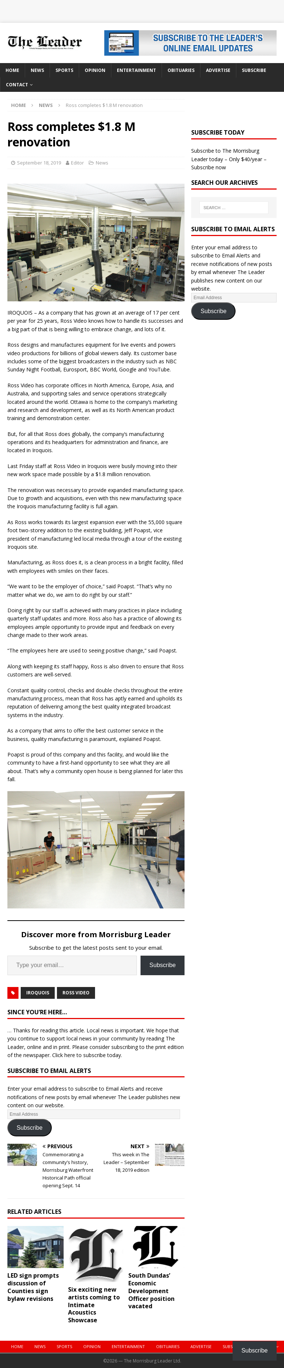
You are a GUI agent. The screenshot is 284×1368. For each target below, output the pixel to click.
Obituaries (181, 70)
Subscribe (254, 70)
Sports (64, 70)
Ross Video (75, 993)
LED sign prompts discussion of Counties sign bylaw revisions (33, 1286)
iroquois (37, 993)
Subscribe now (208, 167)
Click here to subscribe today (86, 1055)
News (37, 70)
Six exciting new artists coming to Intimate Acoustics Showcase (94, 1304)
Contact (17, 85)
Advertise (218, 70)
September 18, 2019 (39, 162)
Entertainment (136, 70)
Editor (77, 162)
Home (12, 70)
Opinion (95, 70)
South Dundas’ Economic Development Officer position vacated (151, 1290)
